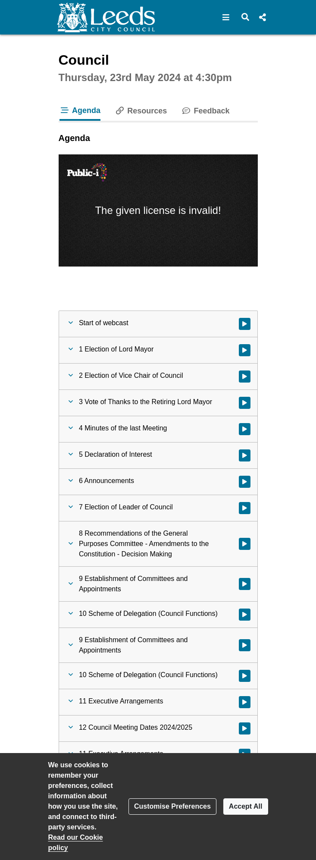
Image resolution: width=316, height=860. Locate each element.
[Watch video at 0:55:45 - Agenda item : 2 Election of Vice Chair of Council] (244, 376)
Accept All (246, 806)
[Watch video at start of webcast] (244, 324)
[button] (226, 17)
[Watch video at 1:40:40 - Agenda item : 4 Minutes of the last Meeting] (244, 429)
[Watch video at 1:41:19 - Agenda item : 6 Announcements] (244, 482)
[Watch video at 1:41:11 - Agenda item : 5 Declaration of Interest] (244, 455)
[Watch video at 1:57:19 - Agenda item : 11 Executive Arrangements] (244, 702)
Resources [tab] (140, 111)
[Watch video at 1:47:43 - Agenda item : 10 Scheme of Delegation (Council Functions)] (244, 615)
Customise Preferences (172, 806)
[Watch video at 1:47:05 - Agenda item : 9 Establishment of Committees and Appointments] (244, 584)
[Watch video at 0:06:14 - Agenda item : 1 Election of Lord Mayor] (244, 350)
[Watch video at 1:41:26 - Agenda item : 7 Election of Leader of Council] (244, 508)
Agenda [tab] (80, 110)
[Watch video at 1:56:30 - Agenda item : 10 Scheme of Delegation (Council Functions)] (244, 676)
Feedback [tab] (205, 111)
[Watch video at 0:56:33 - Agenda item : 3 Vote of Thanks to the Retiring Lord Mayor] (244, 403)
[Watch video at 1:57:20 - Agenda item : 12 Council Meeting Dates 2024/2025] (244, 728)
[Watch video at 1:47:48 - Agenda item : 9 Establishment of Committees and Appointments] (244, 645)
